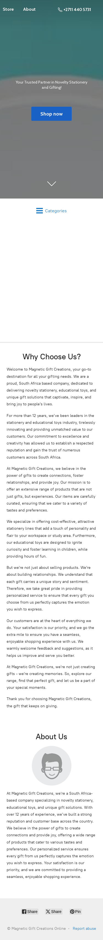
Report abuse (84, 928)
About (29, 9)
